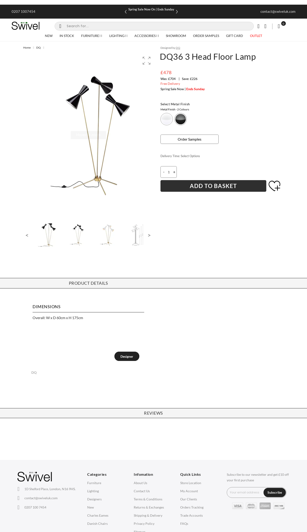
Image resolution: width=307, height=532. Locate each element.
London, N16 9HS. (50, 489)
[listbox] (222, 117)
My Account (189, 491)
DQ (38, 47)
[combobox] (154, 26)
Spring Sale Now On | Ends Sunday (151, 9)
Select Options (190, 156)
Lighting (93, 491)
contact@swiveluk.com (277, 11)
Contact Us (142, 491)
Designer (126, 356)
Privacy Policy (144, 523)
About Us (140, 483)
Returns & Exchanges (149, 507)
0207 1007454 (23, 11)
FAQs (184, 523)
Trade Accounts (191, 515)
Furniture (94, 483)
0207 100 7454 (35, 507)
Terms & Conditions (148, 499)
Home (27, 47)
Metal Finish (174, 109)
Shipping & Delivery (148, 515)
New (90, 507)
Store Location (190, 483)
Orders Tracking (192, 507)
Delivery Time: (170, 156)
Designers (94, 499)
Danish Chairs (97, 523)
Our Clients (188, 499)
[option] (166, 119)
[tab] (126, 356)
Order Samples (189, 139)
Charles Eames (97, 515)
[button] (147, 61)
